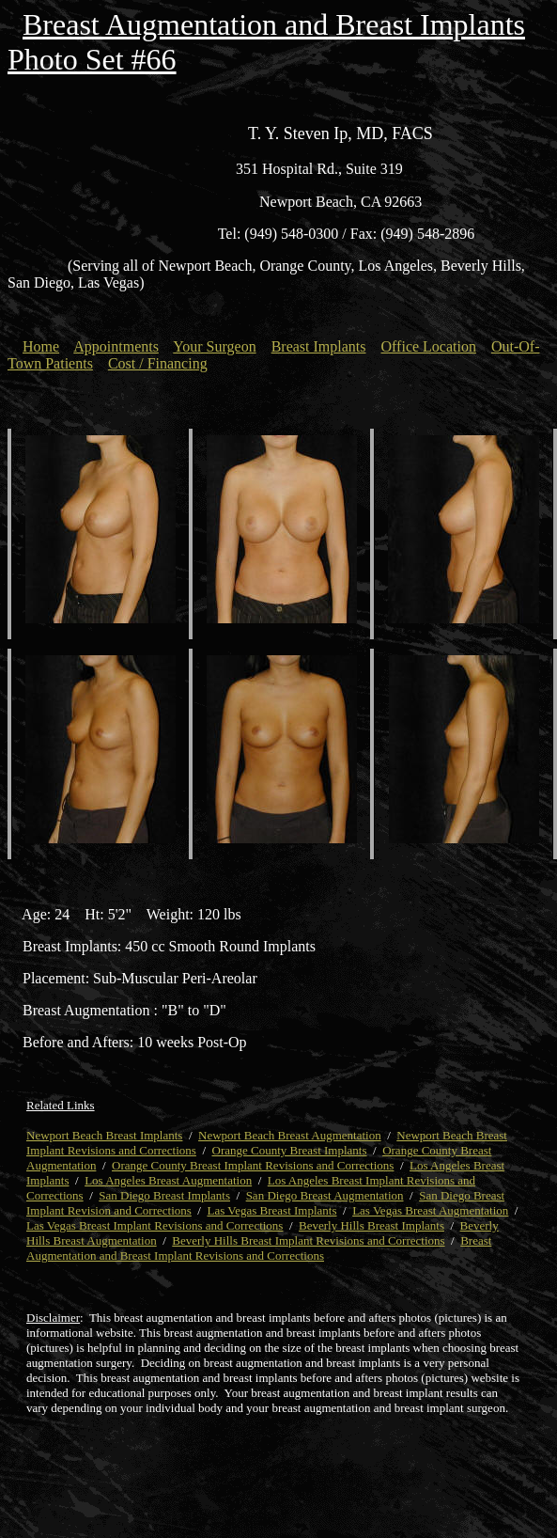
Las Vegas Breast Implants (271, 1210)
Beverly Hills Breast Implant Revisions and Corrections (308, 1240)
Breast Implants (318, 346)
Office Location (428, 346)
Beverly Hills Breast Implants (371, 1225)
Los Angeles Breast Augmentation (168, 1180)
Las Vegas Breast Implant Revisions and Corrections (154, 1225)
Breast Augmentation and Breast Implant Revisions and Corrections (258, 1248)
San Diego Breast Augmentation (325, 1195)
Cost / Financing (158, 363)
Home (41, 346)
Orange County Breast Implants (289, 1150)
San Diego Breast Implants (164, 1195)
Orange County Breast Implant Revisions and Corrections (253, 1165)
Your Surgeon (214, 346)
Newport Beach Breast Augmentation (289, 1135)
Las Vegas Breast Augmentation (430, 1210)
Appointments (116, 346)
